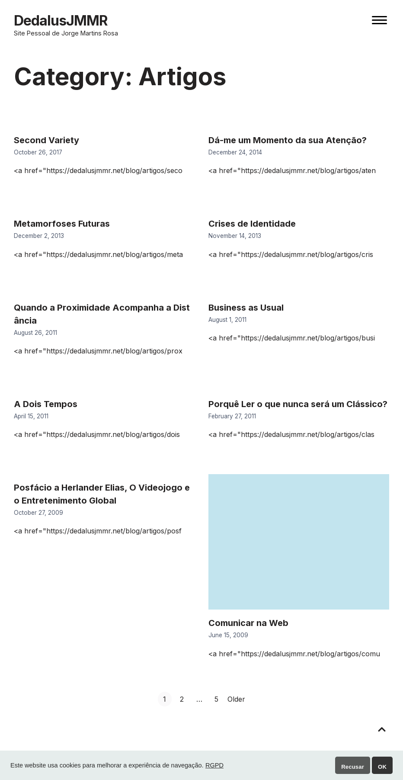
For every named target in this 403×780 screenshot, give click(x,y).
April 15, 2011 (31, 416)
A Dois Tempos (45, 404)
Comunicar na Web (248, 623)
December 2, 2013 (39, 235)
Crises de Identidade (252, 223)
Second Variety (46, 140)
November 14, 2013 (234, 235)
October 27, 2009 (38, 512)
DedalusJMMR (61, 20)
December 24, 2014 (235, 152)
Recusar (352, 767)
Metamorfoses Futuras (62, 223)
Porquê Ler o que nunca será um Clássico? (297, 404)
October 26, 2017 (38, 152)
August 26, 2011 (35, 332)
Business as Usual (246, 307)
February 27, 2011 (232, 416)
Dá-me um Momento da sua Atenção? (287, 140)
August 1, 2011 (227, 319)
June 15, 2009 (228, 635)
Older (236, 699)
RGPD (214, 765)
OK (382, 767)
